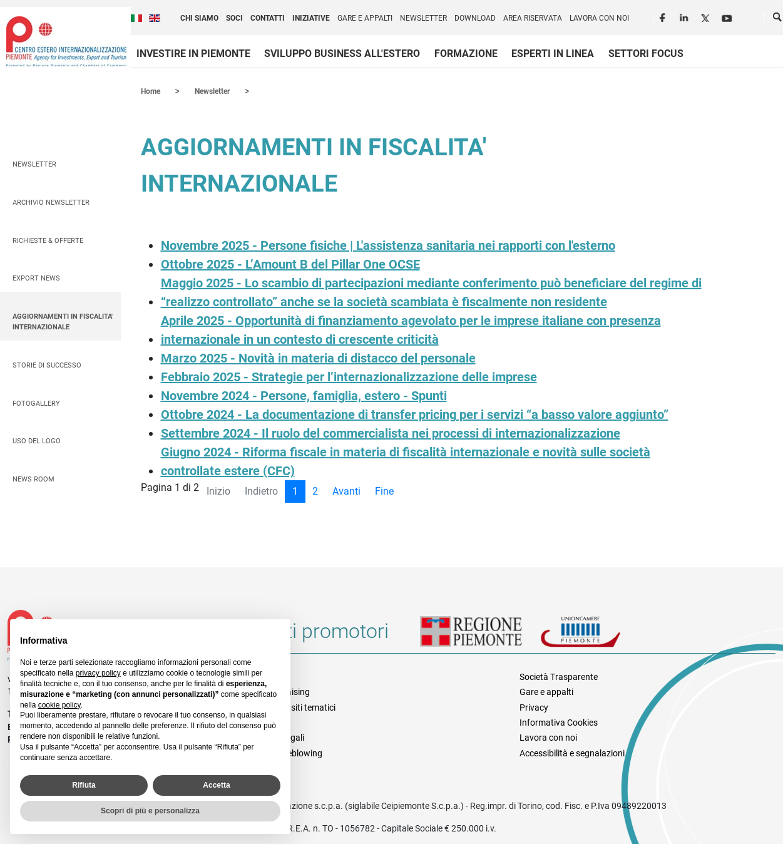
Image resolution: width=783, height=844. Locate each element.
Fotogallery (36, 403)
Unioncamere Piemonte (597, 635)
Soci (234, 18)
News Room (33, 479)
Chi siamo (199, 18)
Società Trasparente (558, 676)
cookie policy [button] (59, 705)
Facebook (664, 16)
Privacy (533, 707)
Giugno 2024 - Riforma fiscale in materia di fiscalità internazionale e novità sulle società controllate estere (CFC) (405, 461)
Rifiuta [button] (83, 785)
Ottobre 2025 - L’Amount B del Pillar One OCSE (290, 263)
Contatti (267, 18)
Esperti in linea (552, 53)
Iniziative (311, 18)
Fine (384, 491)
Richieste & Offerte (48, 240)
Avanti (346, 491)
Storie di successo (47, 365)
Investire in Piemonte (193, 53)
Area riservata (532, 18)
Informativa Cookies (558, 722)
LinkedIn (685, 16)
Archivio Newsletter (51, 202)
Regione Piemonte (480, 635)
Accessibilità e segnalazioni (572, 753)
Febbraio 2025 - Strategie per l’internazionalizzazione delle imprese (349, 376)
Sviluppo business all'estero (342, 53)
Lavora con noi (599, 18)
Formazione (466, 53)
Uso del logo (37, 440)
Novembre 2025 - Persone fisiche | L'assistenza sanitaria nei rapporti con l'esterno (388, 244)
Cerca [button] (778, 19)
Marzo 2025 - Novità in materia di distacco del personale (318, 357)
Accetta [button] (216, 785)
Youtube (727, 16)
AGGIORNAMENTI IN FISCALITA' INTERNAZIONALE (63, 321)
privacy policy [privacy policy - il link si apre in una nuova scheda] (98, 673)
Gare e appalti (364, 18)
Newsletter (423, 18)
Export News (36, 278)
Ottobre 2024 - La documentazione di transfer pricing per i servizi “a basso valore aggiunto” (414, 413)
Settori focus (645, 53)
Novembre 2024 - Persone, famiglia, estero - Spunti (304, 395)
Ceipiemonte (66, 41)
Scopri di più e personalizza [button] (150, 810)
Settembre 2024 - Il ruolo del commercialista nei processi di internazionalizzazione (390, 432)
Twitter (706, 16)
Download (475, 18)
